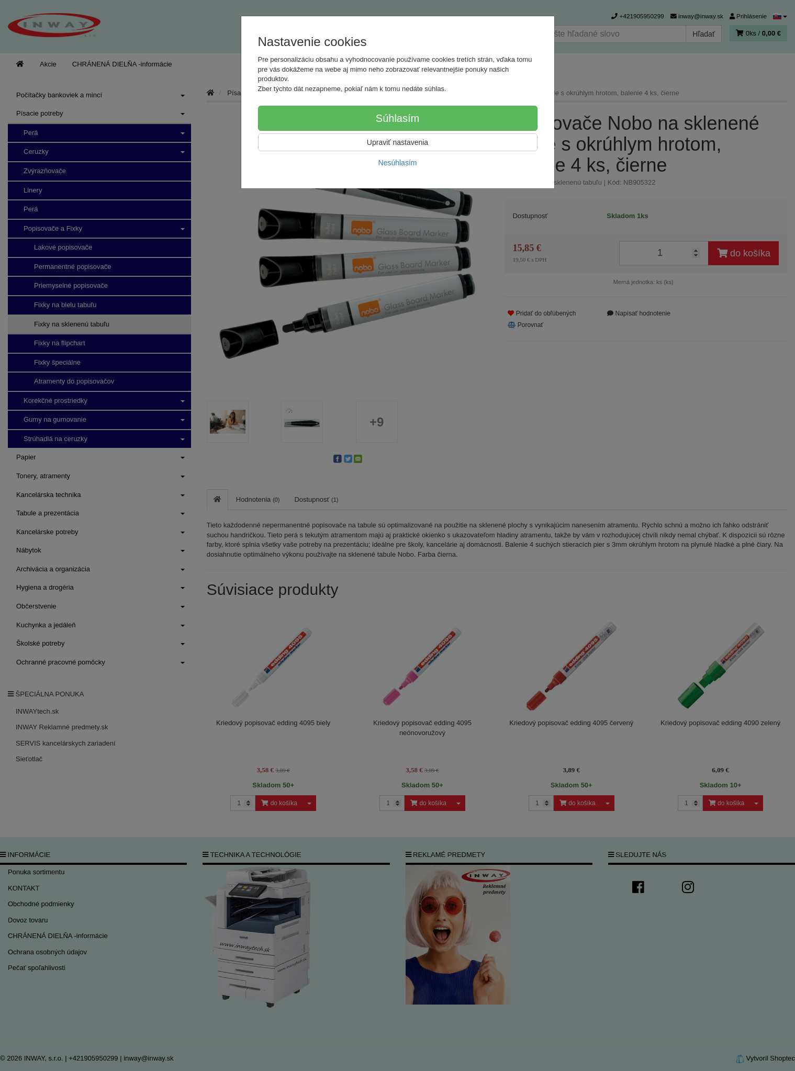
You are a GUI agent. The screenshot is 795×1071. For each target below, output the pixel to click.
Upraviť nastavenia (397, 142)
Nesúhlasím (397, 163)
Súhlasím (397, 118)
